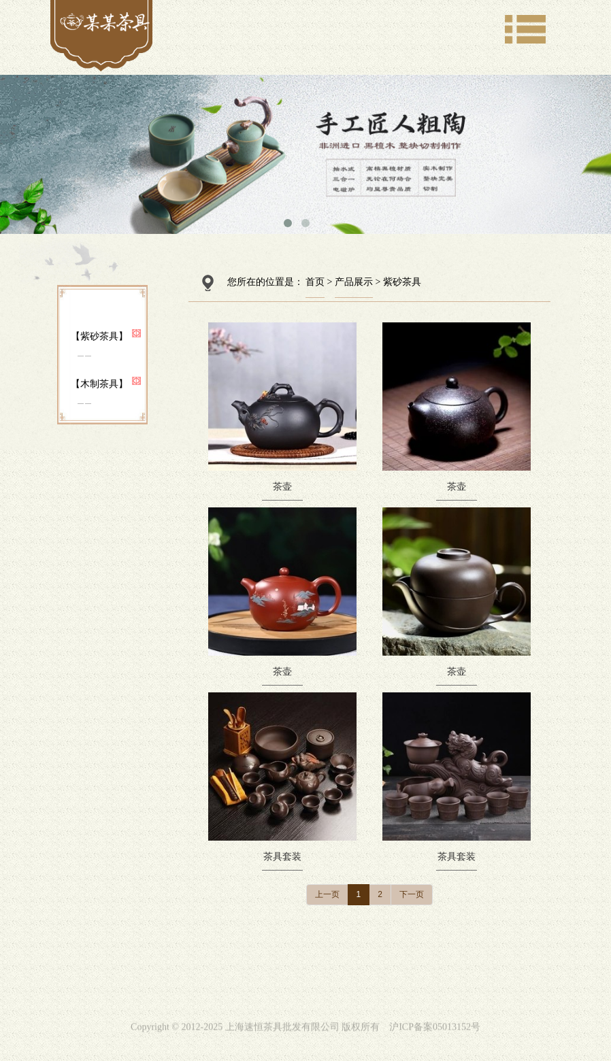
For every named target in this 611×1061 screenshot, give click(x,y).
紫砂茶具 (402, 282)
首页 (315, 282)
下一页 (411, 894)
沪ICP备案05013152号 (434, 1032)
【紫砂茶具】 (99, 336)
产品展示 (354, 282)
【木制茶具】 (99, 383)
